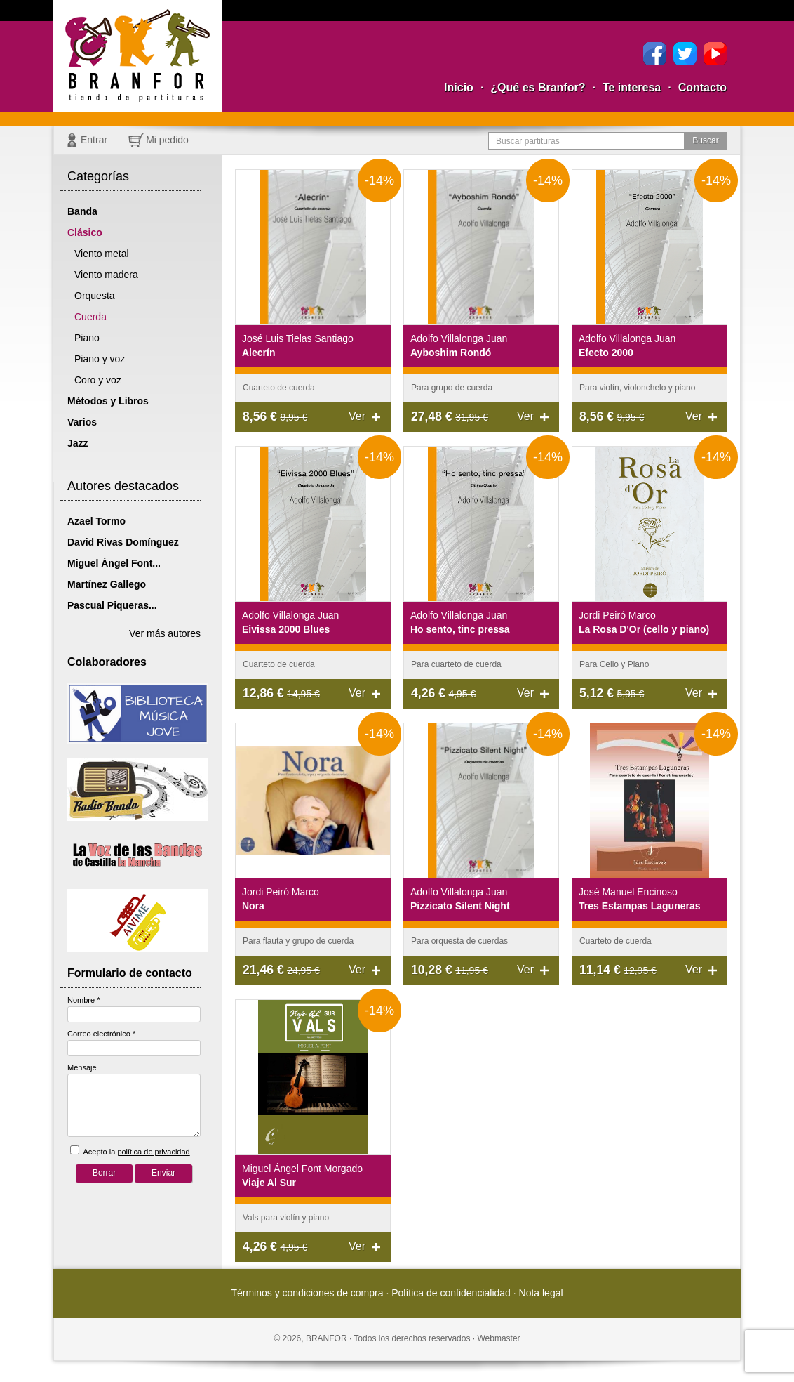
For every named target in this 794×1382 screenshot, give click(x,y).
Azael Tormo (96, 521)
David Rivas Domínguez (123, 542)
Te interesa (632, 87)
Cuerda (90, 316)
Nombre (83, 1000)
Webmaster (498, 1338)
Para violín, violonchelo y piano (637, 388)
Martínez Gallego (106, 584)
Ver (357, 416)
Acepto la (130, 1150)
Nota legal (541, 1292)
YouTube (715, 53)
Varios (82, 422)
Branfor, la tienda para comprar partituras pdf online (137, 56)
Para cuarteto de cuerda (456, 664)
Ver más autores (165, 633)
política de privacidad (153, 1151)
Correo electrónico (101, 1033)
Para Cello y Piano (614, 664)
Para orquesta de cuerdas (459, 941)
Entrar (94, 139)
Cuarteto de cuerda (279, 388)
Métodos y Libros (108, 401)
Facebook (654, 53)
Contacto (702, 87)
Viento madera (106, 274)
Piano (87, 337)
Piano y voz (99, 358)
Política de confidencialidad (451, 1292)
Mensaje (82, 1067)
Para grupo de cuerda (451, 388)
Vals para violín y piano (286, 1218)
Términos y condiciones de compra (307, 1292)
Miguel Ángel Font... (114, 563)
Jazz (77, 443)
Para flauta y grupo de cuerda (298, 941)
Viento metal (101, 253)
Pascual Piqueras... (112, 605)
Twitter (685, 53)
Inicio (458, 87)
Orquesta (94, 295)
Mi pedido (167, 139)
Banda (82, 211)
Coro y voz (97, 380)
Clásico (84, 232)
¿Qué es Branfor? (537, 87)
